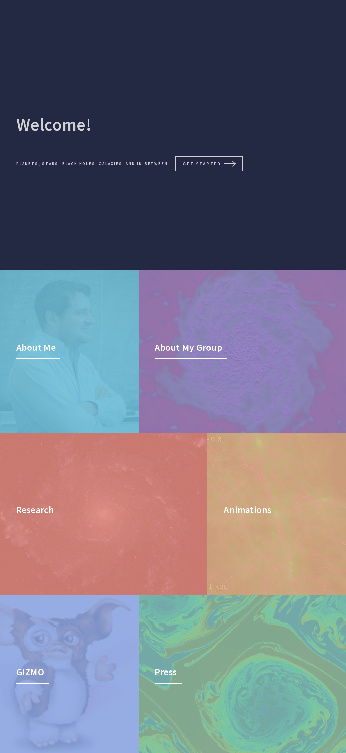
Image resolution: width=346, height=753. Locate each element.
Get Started (202, 163)
